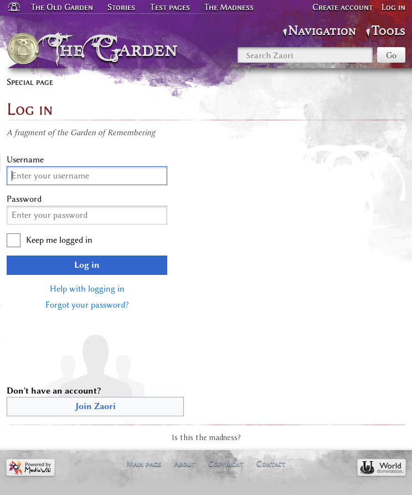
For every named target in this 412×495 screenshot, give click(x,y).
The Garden (116, 49)
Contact (271, 463)
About (184, 463)
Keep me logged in (59, 240)
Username (25, 160)
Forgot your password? (86, 305)
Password (24, 199)
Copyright (226, 463)
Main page (143, 463)
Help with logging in (87, 289)
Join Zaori (95, 406)
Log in (87, 265)
